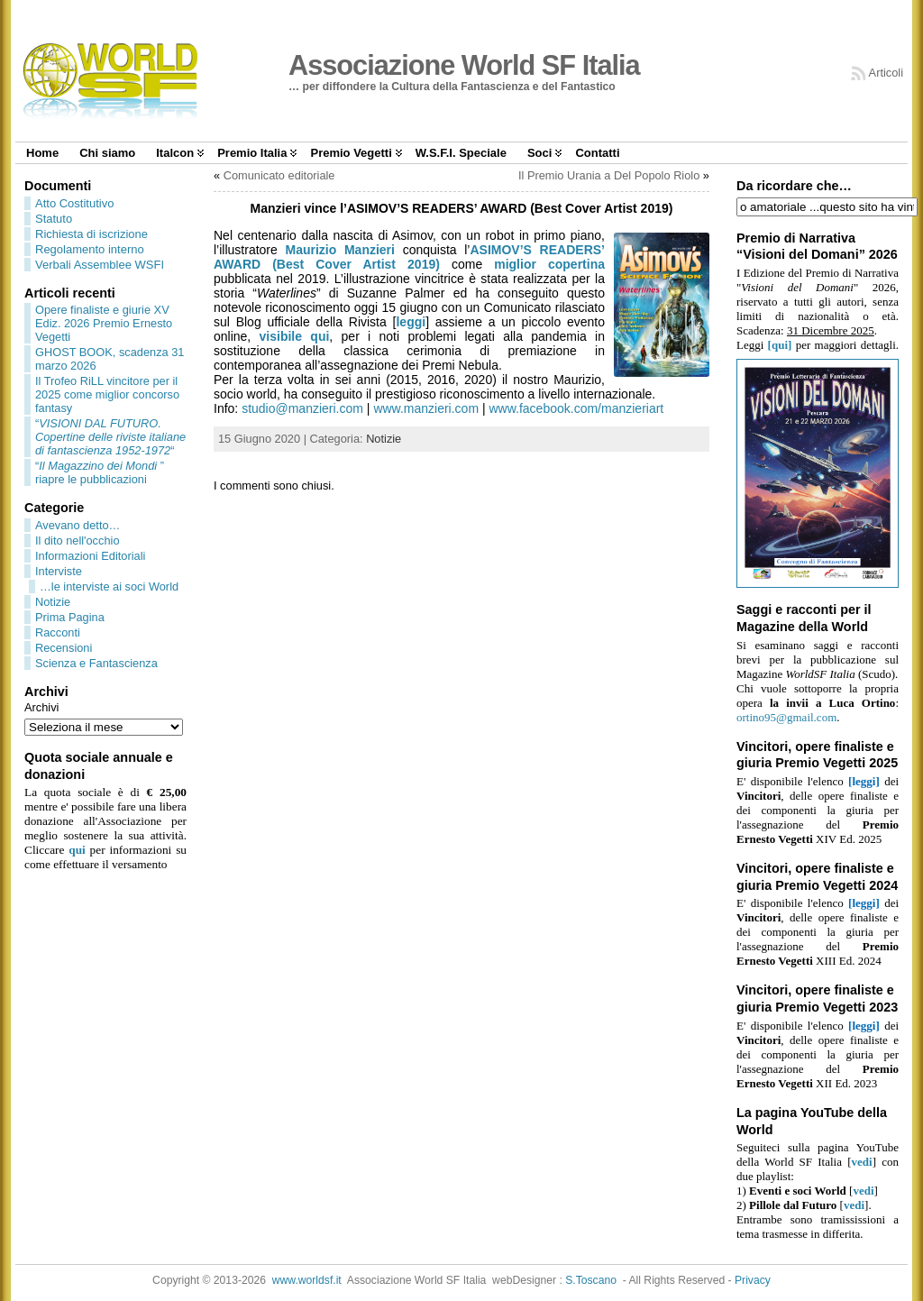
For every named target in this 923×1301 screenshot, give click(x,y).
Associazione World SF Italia (464, 65)
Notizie (52, 602)
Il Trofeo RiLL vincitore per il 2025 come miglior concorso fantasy (107, 394)
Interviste (58, 571)
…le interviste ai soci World (109, 586)
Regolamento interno (89, 249)
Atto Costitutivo (74, 203)
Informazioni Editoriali (90, 556)
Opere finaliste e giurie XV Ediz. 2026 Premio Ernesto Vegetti (103, 323)
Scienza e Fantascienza (96, 663)
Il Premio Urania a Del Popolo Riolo (608, 175)
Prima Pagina (70, 617)
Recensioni (63, 648)
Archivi (41, 707)
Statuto (53, 218)
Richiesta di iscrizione (91, 234)
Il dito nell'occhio (77, 540)
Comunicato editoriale (279, 175)
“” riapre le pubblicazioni (99, 472)
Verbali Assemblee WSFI (99, 264)
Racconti (57, 632)
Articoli (886, 72)
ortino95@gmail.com (786, 717)
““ (110, 437)
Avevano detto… (77, 525)
